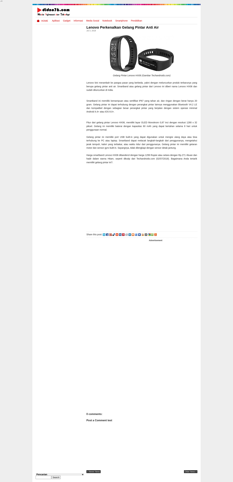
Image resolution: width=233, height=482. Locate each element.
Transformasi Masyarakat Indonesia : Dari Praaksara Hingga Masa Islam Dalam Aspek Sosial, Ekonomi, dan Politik (59, 157)
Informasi (78, 20)
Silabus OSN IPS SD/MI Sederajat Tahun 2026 (64, 202)
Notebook (107, 20)
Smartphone (121, 20)
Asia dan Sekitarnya (62, 225)
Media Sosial (92, 20)
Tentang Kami (163, 479)
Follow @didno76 (44, 255)
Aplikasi (56, 20)
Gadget (66, 20)
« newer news (94, 472)
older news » (191, 472)
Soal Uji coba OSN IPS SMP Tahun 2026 (64, 139)
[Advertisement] (142, 197)
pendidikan (136, 20)
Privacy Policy (178, 479)
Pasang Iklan (148, 479)
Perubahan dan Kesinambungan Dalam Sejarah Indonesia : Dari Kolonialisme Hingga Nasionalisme (58, 176)
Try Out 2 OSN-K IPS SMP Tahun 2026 (66, 239)
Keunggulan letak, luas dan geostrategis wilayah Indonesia (66, 217)
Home (44, 21)
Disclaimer (191, 479)
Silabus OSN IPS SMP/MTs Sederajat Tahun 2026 (66, 192)
